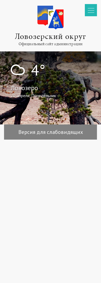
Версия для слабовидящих (50, 132)
